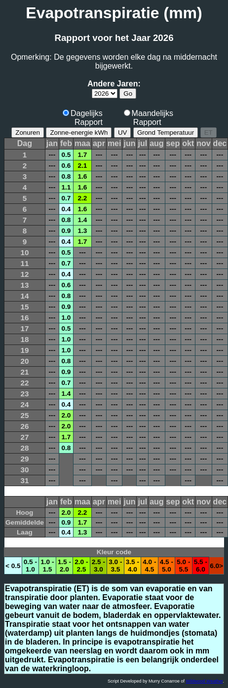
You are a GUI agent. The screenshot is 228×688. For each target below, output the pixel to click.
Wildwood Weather (204, 681)
